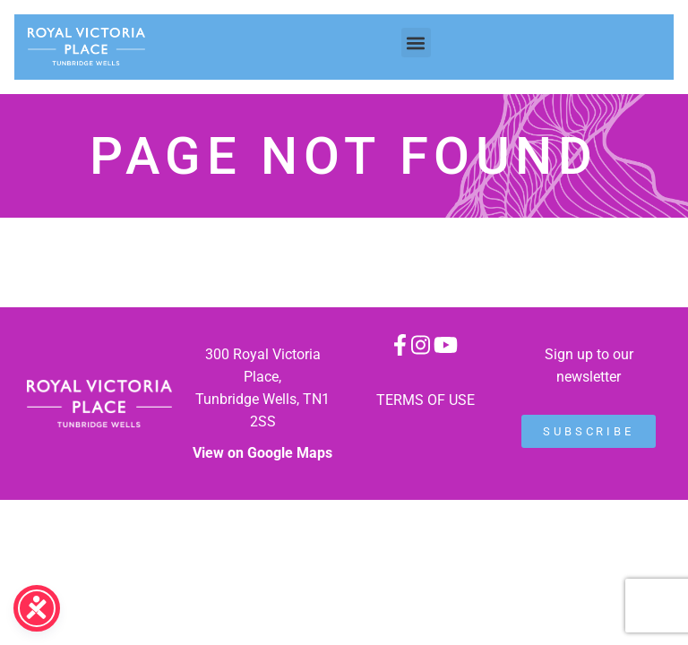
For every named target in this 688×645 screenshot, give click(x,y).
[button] (416, 42)
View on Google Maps (262, 452)
